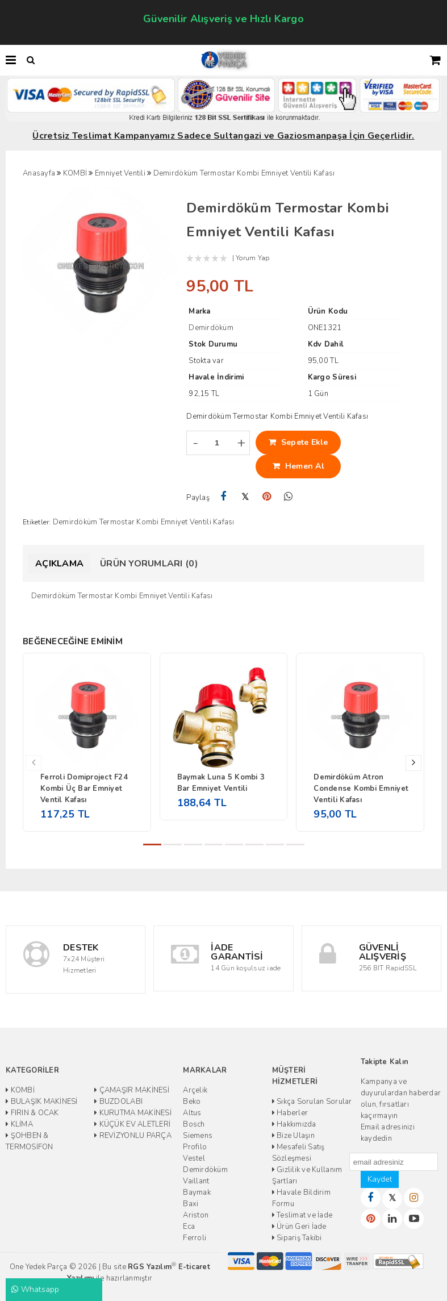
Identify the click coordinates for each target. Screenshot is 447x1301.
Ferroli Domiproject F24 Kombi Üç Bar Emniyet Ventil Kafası (84, 788)
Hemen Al (298, 466)
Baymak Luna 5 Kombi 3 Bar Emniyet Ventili (221, 783)
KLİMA (19, 1124)
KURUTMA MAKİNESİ (133, 1113)
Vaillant (196, 1181)
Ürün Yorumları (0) (149, 563)
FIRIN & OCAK (32, 1113)
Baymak (197, 1192)
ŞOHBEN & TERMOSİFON (29, 1141)
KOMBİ (20, 1090)
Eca (189, 1226)
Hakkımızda (294, 1124)
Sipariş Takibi (297, 1238)
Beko (191, 1101)
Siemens (197, 1136)
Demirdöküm (205, 1170)
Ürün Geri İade (299, 1226)
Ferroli (194, 1238)
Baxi (190, 1204)
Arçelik (195, 1090)
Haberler (290, 1113)
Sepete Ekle (298, 442)
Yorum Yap (252, 257)
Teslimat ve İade (302, 1215)
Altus (192, 1113)
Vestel (194, 1158)
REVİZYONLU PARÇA (133, 1136)
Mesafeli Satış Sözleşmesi (298, 1153)
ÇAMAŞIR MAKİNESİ (131, 1090)
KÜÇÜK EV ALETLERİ (132, 1124)
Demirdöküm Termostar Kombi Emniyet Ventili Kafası (144, 522)
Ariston (195, 1215)
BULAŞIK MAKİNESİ (42, 1101)
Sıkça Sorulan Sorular (312, 1101)
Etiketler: (37, 522)
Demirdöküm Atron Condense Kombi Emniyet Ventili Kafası (361, 788)
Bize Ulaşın (293, 1136)
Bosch (193, 1124)
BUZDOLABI (118, 1101)
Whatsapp (35, 1289)
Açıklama (59, 563)
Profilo (195, 1147)
